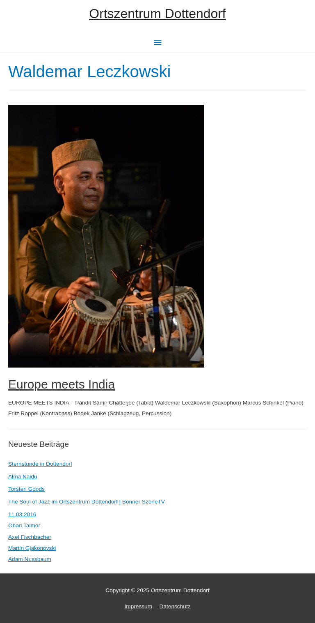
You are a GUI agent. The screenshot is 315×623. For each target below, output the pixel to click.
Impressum (138, 606)
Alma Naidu (22, 477)
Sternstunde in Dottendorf (40, 464)
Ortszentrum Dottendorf (157, 13)
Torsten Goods (26, 489)
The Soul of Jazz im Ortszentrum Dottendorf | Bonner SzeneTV (86, 502)
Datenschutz (175, 606)
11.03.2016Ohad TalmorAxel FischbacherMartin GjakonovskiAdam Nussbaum (32, 537)
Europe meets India (61, 384)
